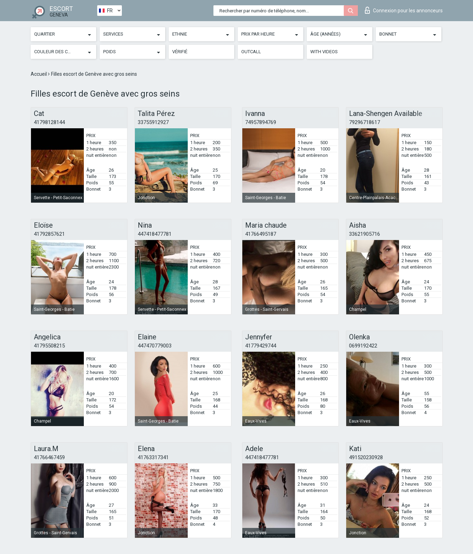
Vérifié (179, 51)
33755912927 (153, 122)
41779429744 (260, 346)
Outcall (251, 51)
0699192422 (363, 346)
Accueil (39, 74)
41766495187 (260, 234)
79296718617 (364, 122)
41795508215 (49, 346)
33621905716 (364, 234)
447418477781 (155, 234)
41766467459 (49, 457)
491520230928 (366, 457)
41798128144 (49, 122)
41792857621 (49, 234)
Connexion (404, 10)
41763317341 (153, 457)
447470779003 (155, 346)
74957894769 (260, 122)
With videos (324, 51)
